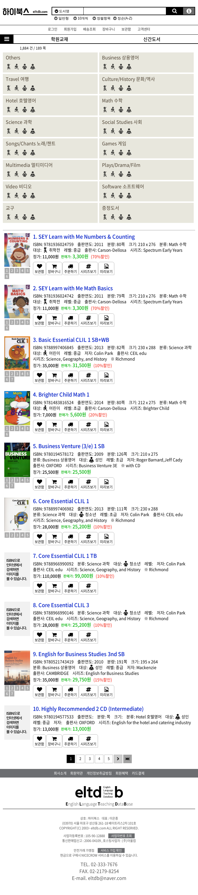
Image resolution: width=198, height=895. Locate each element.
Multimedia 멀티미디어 (29, 164)
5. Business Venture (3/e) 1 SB (69, 446)
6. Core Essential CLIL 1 (61, 501)
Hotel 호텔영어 (21, 100)
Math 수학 (112, 100)
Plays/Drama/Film (121, 164)
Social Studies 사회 (122, 121)
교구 (10, 207)
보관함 (126, 29)
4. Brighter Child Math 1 (61, 394)
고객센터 (144, 29)
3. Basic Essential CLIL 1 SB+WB (71, 339)
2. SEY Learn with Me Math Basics (73, 288)
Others (13, 57)
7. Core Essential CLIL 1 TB (65, 555)
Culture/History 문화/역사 (128, 78)
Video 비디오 (19, 186)
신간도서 (151, 39)
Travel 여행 (17, 78)
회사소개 (60, 773)
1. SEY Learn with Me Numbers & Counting (84, 236)
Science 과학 (19, 121)
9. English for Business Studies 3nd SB (79, 654)
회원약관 (76, 773)
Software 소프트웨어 (123, 186)
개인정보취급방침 (99, 773)
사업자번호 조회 (121, 835)
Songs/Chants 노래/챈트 (31, 143)
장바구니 (108, 29)
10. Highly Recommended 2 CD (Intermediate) (88, 708)
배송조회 (89, 29)
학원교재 (59, 39)
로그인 (52, 29)
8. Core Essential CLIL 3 (61, 605)
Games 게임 (114, 143)
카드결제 (138, 773)
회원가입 (70, 29)
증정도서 (110, 207)
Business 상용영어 (120, 57)
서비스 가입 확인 (111, 850)
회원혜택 (121, 773)
